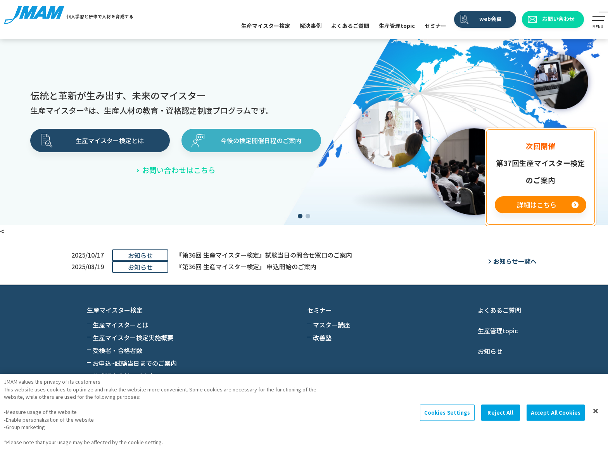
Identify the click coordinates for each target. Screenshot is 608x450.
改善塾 (322, 337)
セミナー (435, 25)
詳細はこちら (536, 204)
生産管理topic (397, 25)
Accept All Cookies (555, 412)
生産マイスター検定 (265, 25)
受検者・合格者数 (117, 350)
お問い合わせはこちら (179, 169)
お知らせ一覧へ (515, 261)
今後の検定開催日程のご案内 (261, 140)
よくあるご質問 (350, 25)
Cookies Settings (447, 412)
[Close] (595, 411)
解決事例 (310, 25)
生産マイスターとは (121, 324)
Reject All (500, 412)
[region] (304, 412)
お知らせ (490, 351)
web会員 (490, 18)
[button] (300, 216)
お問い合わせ (558, 18)
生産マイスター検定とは (110, 140)
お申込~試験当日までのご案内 (135, 363)
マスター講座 (331, 324)
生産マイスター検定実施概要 (133, 337)
